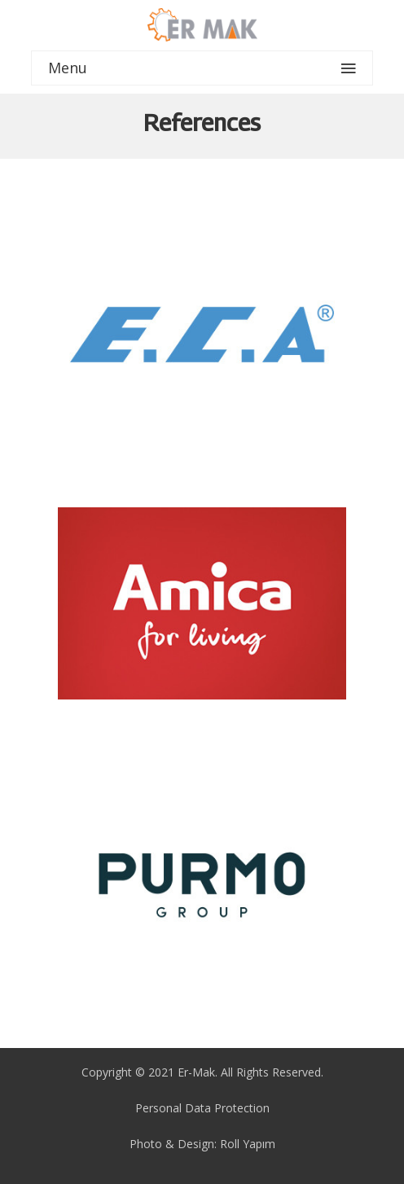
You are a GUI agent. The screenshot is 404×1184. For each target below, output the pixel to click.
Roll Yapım (247, 1143)
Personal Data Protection (202, 1108)
